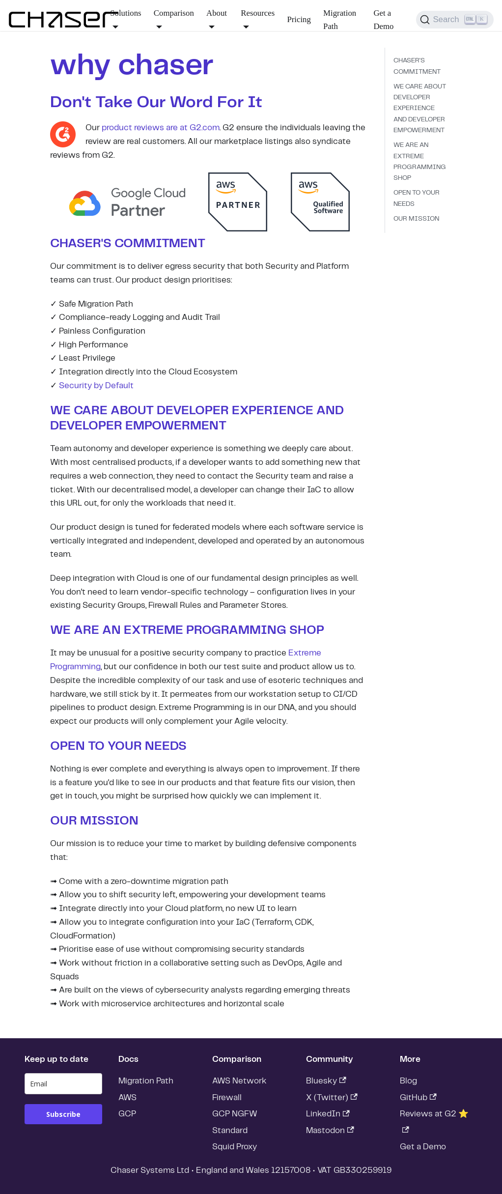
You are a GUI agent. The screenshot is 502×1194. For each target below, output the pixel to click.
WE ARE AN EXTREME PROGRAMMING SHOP (419, 161)
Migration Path (339, 19)
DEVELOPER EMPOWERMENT (138, 426)
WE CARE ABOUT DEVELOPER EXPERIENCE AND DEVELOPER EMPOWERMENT (419, 109)
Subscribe (63, 1114)
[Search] (455, 19)
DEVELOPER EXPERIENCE (235, 411)
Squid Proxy (234, 1147)
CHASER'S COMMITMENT (417, 66)
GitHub (418, 1098)
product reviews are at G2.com (161, 128)
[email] (63, 1083)
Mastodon (330, 1131)
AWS (127, 1098)
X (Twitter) (332, 1098)
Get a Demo (383, 19)
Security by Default (96, 386)
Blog (408, 1081)
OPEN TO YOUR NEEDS (416, 198)
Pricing (298, 19)
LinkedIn (328, 1114)
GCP (127, 1114)
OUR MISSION (416, 219)
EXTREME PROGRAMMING (205, 630)
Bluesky (326, 1081)
